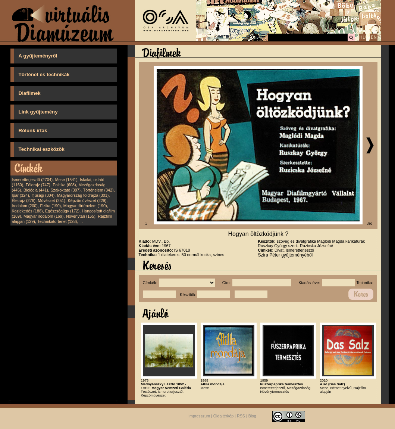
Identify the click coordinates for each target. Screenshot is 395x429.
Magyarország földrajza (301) (83, 195)
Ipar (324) (20, 195)
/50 (369, 224)
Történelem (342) (98, 190)
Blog (252, 416)
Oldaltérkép (223, 416)
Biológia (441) (35, 190)
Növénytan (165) (80, 216)
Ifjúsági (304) (42, 195)
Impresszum (199, 416)
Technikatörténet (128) (57, 221)
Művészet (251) (51, 200)
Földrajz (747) (38, 185)
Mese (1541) (66, 179)
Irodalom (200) (25, 205)
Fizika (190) (50, 205)
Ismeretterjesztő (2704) (32, 179)
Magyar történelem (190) (85, 205)
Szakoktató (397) (66, 190)
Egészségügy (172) (62, 211)
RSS (241, 416)
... (81, 221)
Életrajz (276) (23, 200)
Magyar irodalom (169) (43, 216)
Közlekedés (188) (27, 211)
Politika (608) (64, 185)
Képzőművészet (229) (87, 200)
